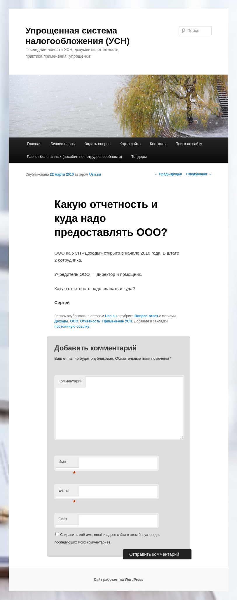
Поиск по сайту (188, 144)
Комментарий (70, 381)
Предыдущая (168, 174)
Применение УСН (117, 321)
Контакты (158, 144)
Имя (67, 463)
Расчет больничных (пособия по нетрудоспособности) (74, 156)
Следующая (199, 174)
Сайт (62, 519)
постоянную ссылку (71, 326)
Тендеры (139, 156)
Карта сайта (130, 144)
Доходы (61, 321)
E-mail (67, 492)
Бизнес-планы (62, 144)
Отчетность (90, 321)
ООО (74, 321)
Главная (34, 144)
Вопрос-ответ (146, 316)
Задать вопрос (97, 144)
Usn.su (95, 174)
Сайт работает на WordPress (118, 580)
